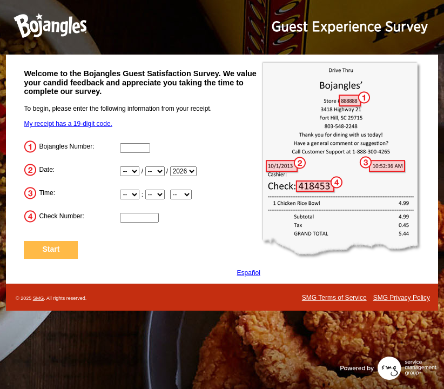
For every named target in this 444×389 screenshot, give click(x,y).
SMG (38, 298)
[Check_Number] (139, 218)
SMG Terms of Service (334, 297)
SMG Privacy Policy (401, 297)
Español (248, 273)
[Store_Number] (135, 148)
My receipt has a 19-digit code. (68, 124)
